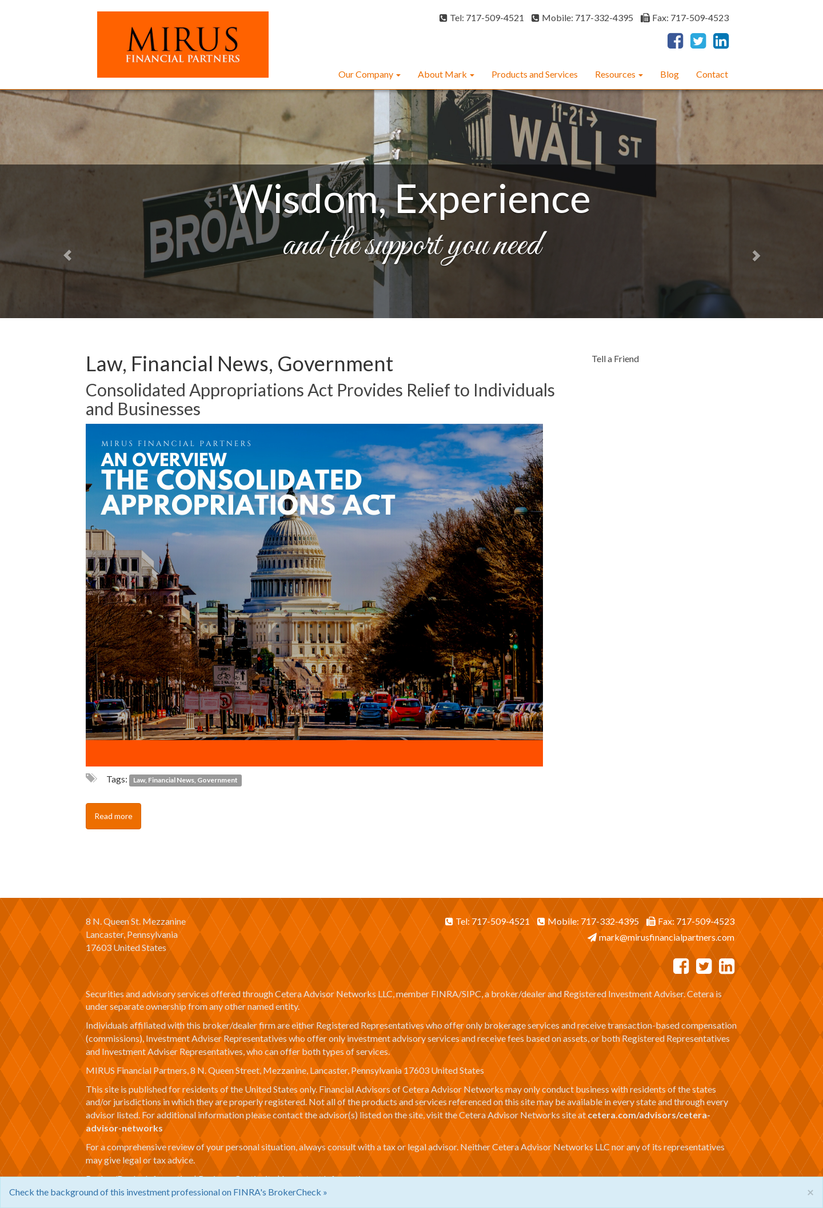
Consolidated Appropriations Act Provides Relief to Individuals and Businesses (320, 399)
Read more (113, 816)
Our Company (365, 74)
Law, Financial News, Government (185, 780)
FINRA (444, 993)
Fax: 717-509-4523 (685, 17)
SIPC (471, 993)
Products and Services (535, 74)
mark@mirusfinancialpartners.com (661, 937)
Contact (712, 74)
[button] (61, 204)
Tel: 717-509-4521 (482, 17)
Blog (669, 74)
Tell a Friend (615, 358)
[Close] (810, 1192)
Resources (615, 74)
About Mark (442, 74)
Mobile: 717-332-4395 (582, 17)
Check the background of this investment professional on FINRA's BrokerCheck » (168, 1191)
